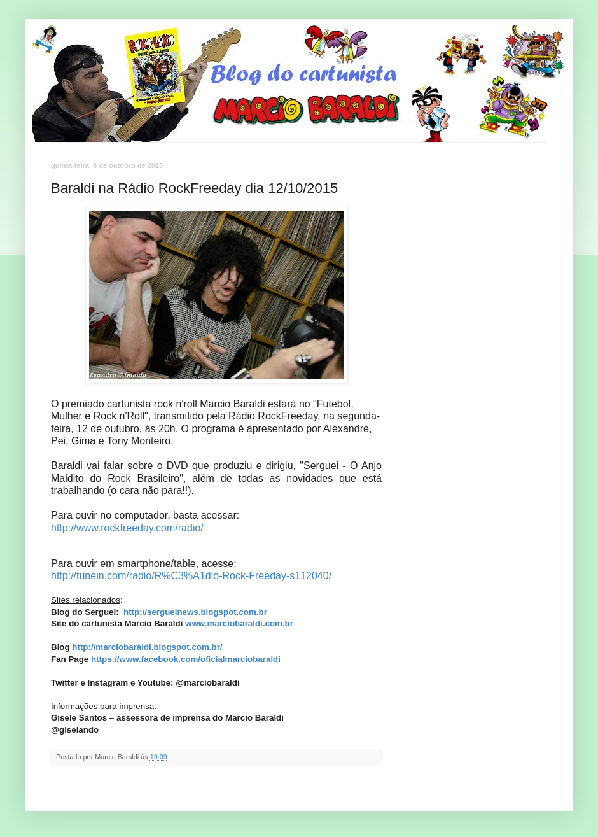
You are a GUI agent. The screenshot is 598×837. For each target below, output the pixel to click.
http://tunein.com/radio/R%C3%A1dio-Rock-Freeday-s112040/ (191, 575)
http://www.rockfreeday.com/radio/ (127, 528)
